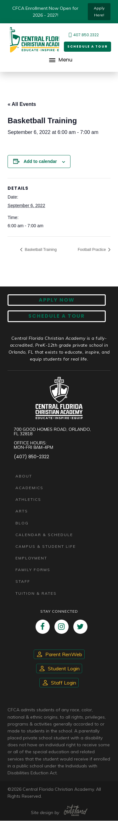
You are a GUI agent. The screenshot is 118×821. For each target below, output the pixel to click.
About (23, 476)
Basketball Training (40, 249)
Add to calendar (40, 161)
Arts (21, 511)
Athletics (28, 499)
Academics (29, 487)
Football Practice (92, 249)
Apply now (57, 300)
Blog (22, 523)
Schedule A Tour (56, 316)
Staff (22, 581)
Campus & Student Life (45, 546)
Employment (31, 558)
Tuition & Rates (36, 593)
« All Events (22, 104)
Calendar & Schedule (44, 534)
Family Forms (32, 569)
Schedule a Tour (87, 46)
